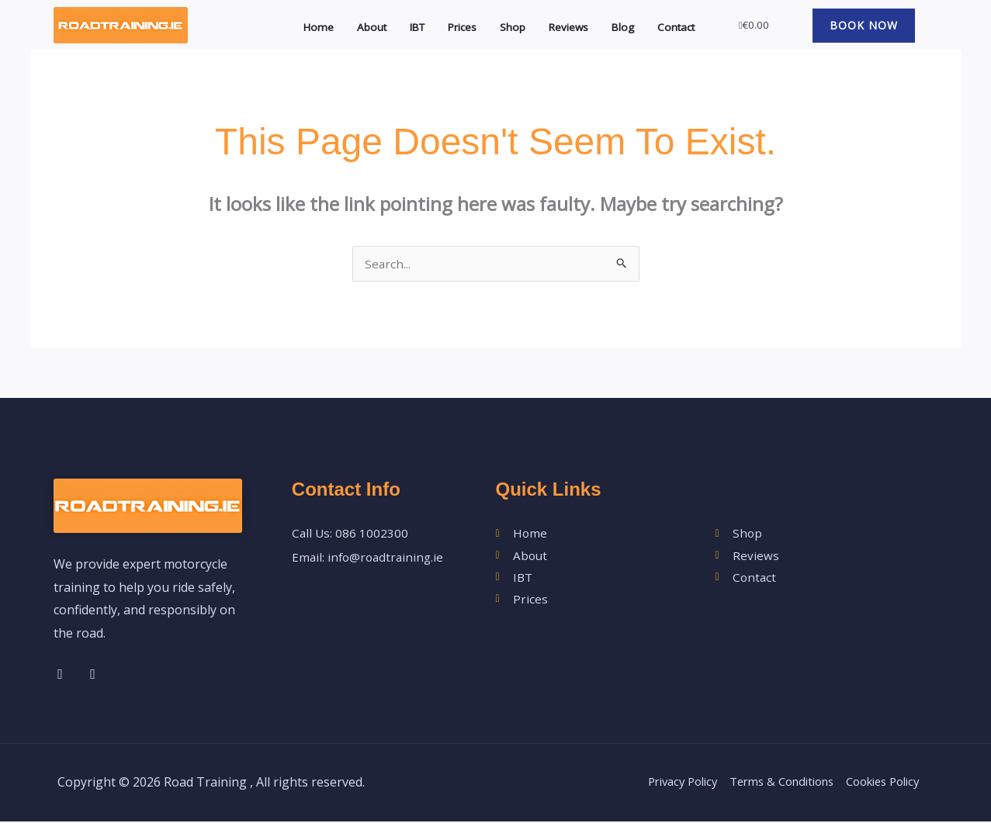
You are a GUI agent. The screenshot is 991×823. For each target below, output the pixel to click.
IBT (396, 25)
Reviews (558, 25)
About (347, 25)
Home (291, 25)
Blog (617, 25)
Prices (446, 25)
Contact (672, 25)
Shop (499, 25)
